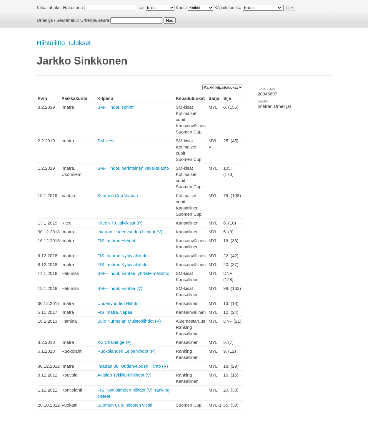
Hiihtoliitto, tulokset (64, 43)
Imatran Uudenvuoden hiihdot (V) (129, 231)
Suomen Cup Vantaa (117, 195)
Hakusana (73, 7)
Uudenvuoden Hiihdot (118, 303)
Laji (140, 7)
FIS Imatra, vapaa (114, 312)
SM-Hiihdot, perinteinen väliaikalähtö (133, 168)
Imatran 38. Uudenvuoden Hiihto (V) (132, 366)
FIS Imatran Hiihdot (116, 240)
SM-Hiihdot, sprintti (116, 107)
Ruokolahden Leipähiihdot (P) (126, 351)
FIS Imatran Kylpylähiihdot (123, 255)
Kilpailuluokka (228, 7)
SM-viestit (107, 140)
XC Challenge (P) (114, 342)
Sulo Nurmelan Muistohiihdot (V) (129, 321)
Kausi (181, 7)
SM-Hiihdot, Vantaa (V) (119, 288)
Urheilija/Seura (94, 20)
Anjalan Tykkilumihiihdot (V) (124, 374)
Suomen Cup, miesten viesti (124, 404)
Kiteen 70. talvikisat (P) (119, 222)
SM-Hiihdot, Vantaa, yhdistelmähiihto (133, 273)
